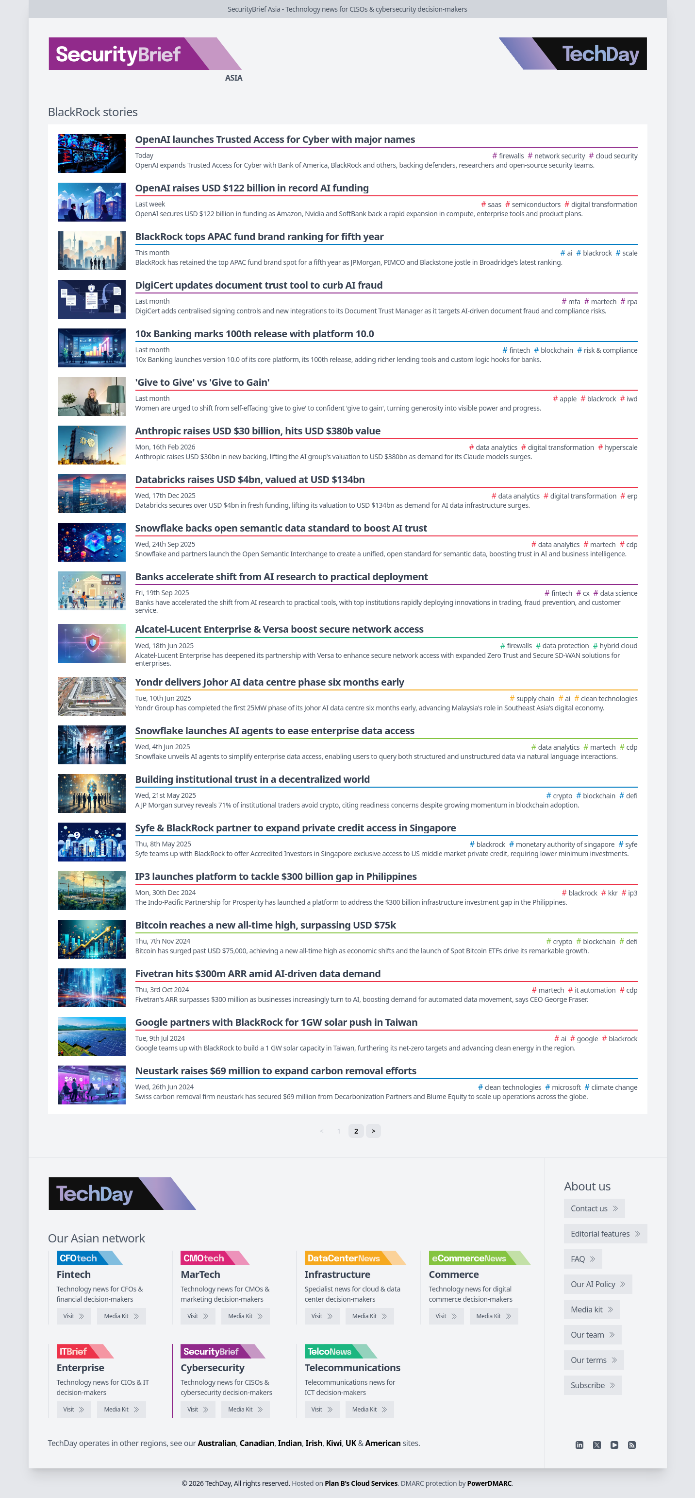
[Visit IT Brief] (74, 1409)
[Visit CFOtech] (74, 1316)
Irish (314, 1443)
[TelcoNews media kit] (370, 1409)
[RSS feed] (632, 1445)
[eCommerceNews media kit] (494, 1316)
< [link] (322, 1131)
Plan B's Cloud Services (361, 1483)
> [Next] (374, 1131)
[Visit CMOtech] (198, 1316)
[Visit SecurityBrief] (198, 1409)
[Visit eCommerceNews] (446, 1316)
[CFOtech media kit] (121, 1316)
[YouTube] (614, 1445)
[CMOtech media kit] (245, 1316)
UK (351, 1443)
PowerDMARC (489, 1483)
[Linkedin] (579, 1445)
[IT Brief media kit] (121, 1409)
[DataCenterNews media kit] (370, 1316)
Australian (217, 1443)
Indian (290, 1443)
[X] (597, 1445)
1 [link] (339, 1131)
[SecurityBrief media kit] (245, 1409)
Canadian (257, 1443)
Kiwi (334, 1443)
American (383, 1443)
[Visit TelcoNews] (322, 1409)
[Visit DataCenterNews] (322, 1316)
